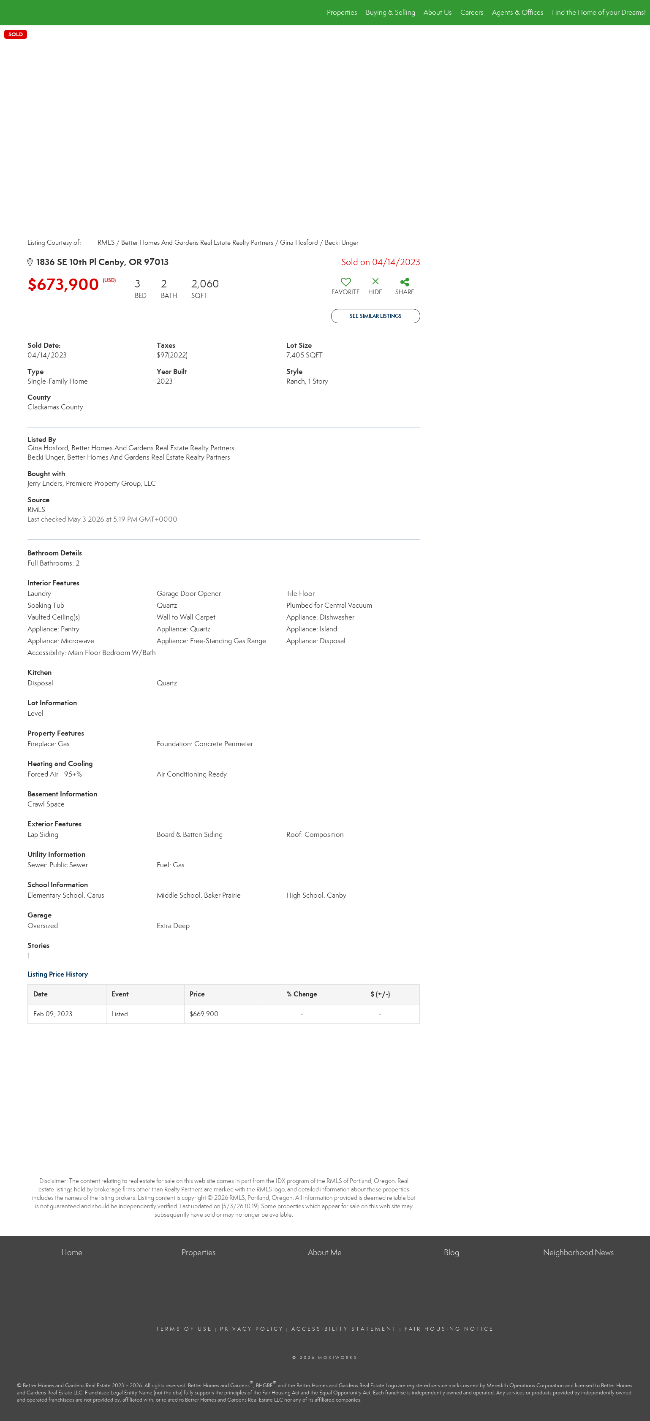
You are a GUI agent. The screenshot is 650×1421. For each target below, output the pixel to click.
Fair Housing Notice (449, 1329)
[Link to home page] (10, 12)
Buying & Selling (390, 12)
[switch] (346, 289)
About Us (438, 12)
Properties (342, 12)
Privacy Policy (252, 1329)
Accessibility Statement (344, 1329)
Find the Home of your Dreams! (599, 12)
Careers (472, 12)
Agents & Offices (518, 12)
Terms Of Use (184, 1329)
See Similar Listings (376, 316)
